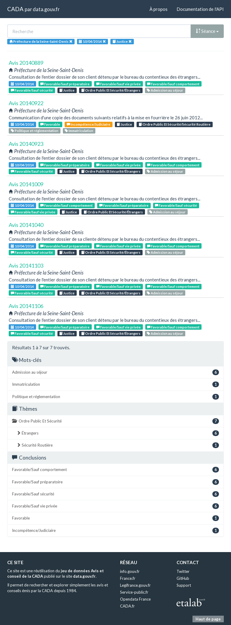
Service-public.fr (134, 592)
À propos (158, 9)
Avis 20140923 (26, 143)
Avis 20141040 (26, 224)
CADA (15, 8)
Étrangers (118, 433)
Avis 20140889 (26, 62)
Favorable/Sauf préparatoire (65, 84)
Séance (207, 31)
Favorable (50, 124)
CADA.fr (127, 606)
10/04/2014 (22, 84)
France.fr (127, 578)
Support (184, 585)
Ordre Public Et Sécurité (115, 421)
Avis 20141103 (26, 265)
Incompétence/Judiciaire (88, 124)
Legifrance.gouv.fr (135, 585)
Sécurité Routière (118, 445)
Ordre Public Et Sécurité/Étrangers (110, 90)
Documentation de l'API (200, 9)
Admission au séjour (165, 90)
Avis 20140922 (26, 103)
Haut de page (208, 619)
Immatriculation (79, 131)
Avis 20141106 (26, 306)
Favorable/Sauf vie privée (118, 84)
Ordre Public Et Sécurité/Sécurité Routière (175, 124)
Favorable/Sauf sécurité (32, 90)
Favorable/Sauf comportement (173, 84)
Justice (67, 90)
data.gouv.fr (46, 9)
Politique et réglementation (34, 131)
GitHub (183, 578)
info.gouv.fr (130, 571)
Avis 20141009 (26, 184)
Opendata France (135, 599)
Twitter (183, 571)
